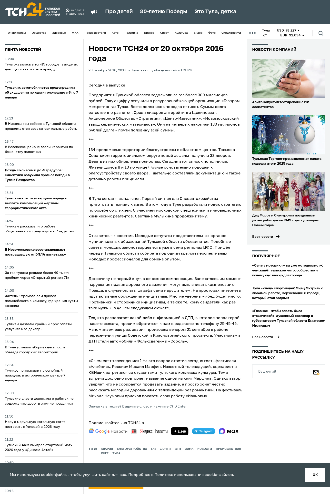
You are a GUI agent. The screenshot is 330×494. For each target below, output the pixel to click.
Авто (115, 33)
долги (165, 449)
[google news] (108, 431)
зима (189, 449)
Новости (204, 449)
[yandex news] (149, 431)
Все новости (262, 236)
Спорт (164, 33)
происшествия (228, 449)
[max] (229, 431)
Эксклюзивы (17, 33)
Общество (39, 33)
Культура (181, 33)
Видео (198, 33)
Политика (131, 33)
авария (107, 449)
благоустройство (132, 449)
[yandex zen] (180, 431)
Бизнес (149, 33)
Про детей (119, 11)
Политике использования (179, 475)
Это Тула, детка (215, 11)
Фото (212, 33)
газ (153, 449)
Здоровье (59, 33)
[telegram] (203, 431)
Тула (116, 453)
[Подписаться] (316, 371)
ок (315, 475)
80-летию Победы (163, 11)
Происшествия (95, 33)
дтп (178, 449)
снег (105, 453)
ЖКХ (75, 33)
